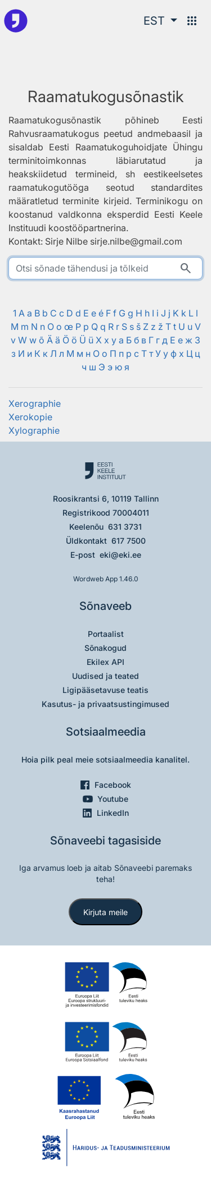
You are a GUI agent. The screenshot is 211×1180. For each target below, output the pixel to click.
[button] (160, 20)
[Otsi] (185, 268)
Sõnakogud (105, 648)
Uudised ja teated (105, 676)
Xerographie (34, 403)
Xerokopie (30, 417)
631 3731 (125, 526)
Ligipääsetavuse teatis (105, 690)
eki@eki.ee (120, 554)
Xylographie (34, 430)
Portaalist (106, 634)
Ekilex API (105, 662)
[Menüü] (192, 21)
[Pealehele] (15, 21)
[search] (105, 268)
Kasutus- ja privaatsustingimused (105, 704)
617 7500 (128, 540)
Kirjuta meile (105, 912)
